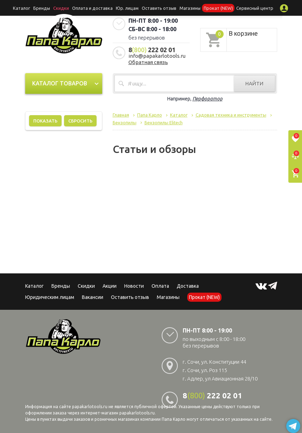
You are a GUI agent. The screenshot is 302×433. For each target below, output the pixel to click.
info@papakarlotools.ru (156, 56)
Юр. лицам (128, 8)
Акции (110, 286)
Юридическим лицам (49, 297)
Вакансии (92, 297)
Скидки (86, 286)
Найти (254, 83)
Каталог (30, 8)
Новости (134, 286)
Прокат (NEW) (213, 8)
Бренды (49, 8)
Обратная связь (148, 62)
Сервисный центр (247, 8)
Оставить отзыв (157, 8)
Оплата (160, 286)
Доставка (188, 286)
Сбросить (80, 120)
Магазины (168, 297)
